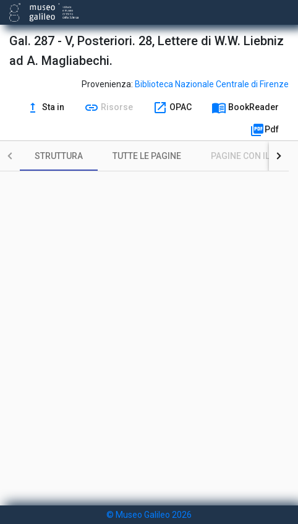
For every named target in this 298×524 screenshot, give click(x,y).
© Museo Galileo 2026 (149, 515)
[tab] (59, 156)
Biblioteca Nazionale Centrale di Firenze (212, 84)
